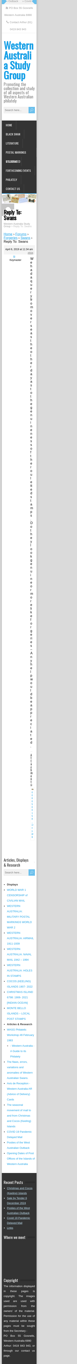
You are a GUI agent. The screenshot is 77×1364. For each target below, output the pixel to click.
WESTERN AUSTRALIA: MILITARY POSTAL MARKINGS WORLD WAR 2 (19, 916)
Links (10, 1227)
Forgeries (11, 238)
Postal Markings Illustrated (16, 153)
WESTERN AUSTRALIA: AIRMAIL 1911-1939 (20, 938)
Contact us (13, 188)
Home (9, 125)
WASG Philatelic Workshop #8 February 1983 (20, 1035)
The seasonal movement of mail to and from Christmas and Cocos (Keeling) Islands (19, 1115)
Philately (11, 179)
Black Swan (13, 134)
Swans (25, 238)
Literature (12, 143)
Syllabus (11, 161)
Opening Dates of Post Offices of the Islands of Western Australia (21, 1159)
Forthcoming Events (18, 170)
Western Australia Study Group (18, 60)
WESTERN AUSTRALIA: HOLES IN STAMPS (19, 970)
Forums (20, 234)
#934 (30, 253)
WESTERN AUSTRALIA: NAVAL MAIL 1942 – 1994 (19, 954)
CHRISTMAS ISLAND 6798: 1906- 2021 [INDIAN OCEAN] (20, 997)
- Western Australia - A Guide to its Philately (22, 1051)
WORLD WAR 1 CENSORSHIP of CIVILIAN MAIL (17, 895)
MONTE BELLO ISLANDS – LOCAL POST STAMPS (18, 1013)
